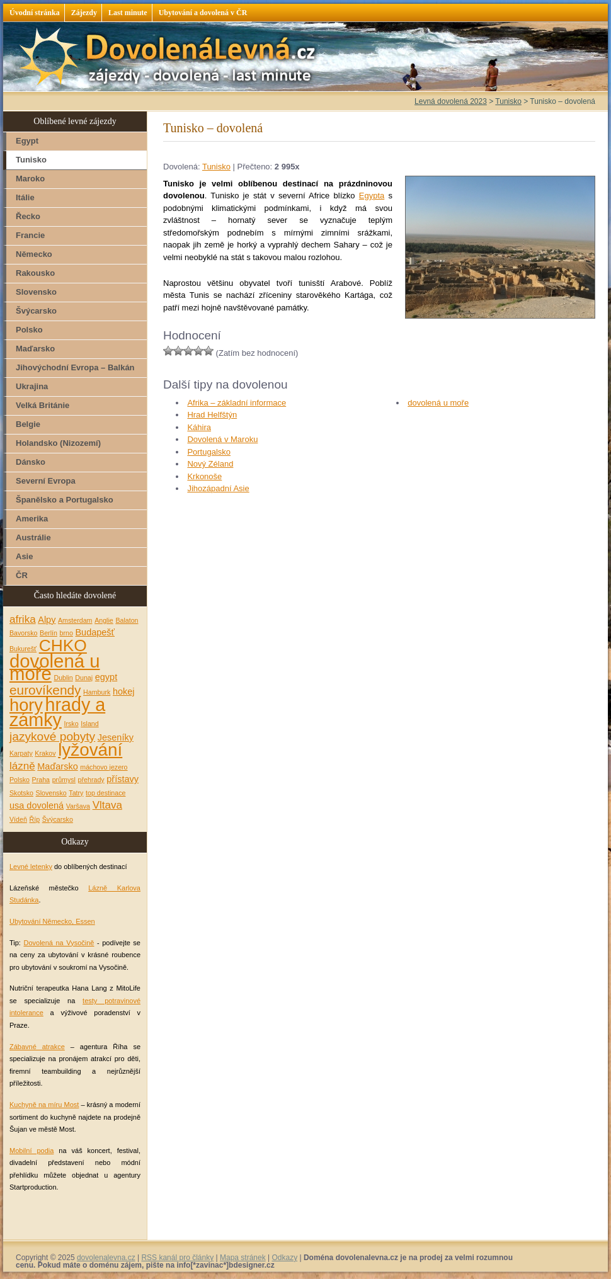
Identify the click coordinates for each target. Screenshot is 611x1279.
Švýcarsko (36, 310)
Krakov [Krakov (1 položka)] (45, 753)
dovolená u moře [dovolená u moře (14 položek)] (54, 667)
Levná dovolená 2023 (450, 101)
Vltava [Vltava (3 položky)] (107, 805)
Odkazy (284, 1257)
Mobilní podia (31, 1150)
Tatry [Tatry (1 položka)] (76, 793)
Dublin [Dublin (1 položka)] (63, 677)
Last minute (127, 12)
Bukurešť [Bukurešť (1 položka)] (23, 648)
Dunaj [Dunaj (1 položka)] (84, 677)
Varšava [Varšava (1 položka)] (78, 806)
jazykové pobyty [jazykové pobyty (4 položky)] (52, 736)
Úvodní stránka (34, 12)
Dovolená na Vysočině (58, 942)
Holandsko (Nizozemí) (58, 443)
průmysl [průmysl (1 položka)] (64, 779)
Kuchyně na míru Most (44, 1104)
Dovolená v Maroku (222, 439)
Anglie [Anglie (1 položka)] (103, 620)
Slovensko (36, 292)
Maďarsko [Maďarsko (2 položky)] (57, 766)
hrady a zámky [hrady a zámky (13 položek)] (57, 712)
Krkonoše (204, 476)
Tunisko (216, 166)
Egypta (371, 195)
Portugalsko (209, 452)
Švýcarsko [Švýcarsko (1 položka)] (57, 819)
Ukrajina (32, 386)
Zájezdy (84, 12)
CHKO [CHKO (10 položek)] (63, 645)
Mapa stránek (243, 1257)
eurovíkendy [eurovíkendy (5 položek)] (45, 690)
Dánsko (30, 462)
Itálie (25, 197)
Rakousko (35, 273)
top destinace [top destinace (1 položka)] (105, 793)
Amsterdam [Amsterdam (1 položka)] (75, 620)
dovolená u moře (438, 402)
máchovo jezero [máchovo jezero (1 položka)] (103, 767)
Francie (30, 235)
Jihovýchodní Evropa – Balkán (75, 367)
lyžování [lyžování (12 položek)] (90, 749)
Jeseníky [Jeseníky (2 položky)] (116, 737)
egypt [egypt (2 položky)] (106, 677)
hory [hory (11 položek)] (26, 705)
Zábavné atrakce (37, 1046)
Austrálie (33, 537)
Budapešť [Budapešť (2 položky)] (95, 632)
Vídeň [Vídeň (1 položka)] (18, 819)
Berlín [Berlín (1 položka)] (48, 633)
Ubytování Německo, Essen (52, 921)
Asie (24, 556)
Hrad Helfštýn (212, 414)
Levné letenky (30, 866)
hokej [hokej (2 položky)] (124, 691)
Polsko (29, 329)
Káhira (199, 427)
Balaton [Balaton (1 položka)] (126, 620)
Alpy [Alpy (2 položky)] (46, 620)
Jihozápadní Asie (218, 488)
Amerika (32, 518)
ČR (22, 575)
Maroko (30, 178)
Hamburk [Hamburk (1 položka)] (96, 692)
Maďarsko (35, 348)
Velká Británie (42, 405)
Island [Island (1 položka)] (89, 723)
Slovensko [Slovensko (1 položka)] (51, 793)
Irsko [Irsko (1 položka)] (71, 723)
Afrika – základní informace (236, 402)
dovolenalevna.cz (106, 1257)
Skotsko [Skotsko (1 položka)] (21, 793)
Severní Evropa (46, 481)
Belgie (28, 424)
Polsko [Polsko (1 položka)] (19, 779)
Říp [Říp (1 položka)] (34, 819)
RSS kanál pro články (177, 1257)
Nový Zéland (210, 464)
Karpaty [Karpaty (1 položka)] (21, 753)
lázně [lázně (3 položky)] (22, 766)
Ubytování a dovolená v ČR (203, 12)
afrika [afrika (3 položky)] (22, 619)
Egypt (27, 140)
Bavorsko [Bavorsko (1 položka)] (23, 633)
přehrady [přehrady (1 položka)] (91, 779)
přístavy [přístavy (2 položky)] (122, 779)
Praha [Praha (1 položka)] (41, 779)
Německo (34, 254)
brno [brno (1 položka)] (66, 633)
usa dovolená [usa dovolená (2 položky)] (36, 805)
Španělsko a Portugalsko (64, 499)
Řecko (28, 216)
